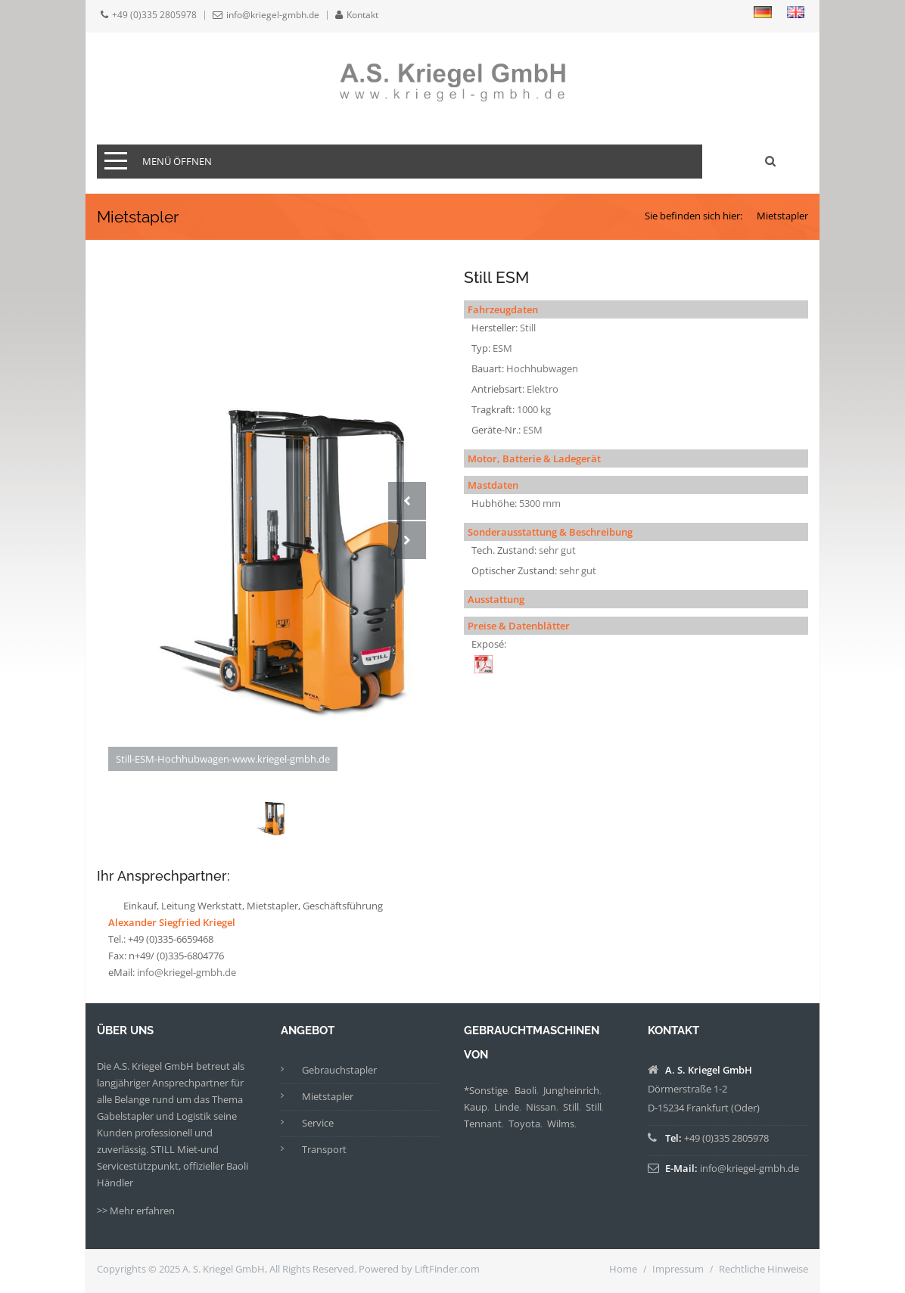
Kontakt (362, 15)
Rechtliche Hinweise (763, 1269)
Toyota (524, 1123)
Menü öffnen (177, 161)
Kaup (475, 1107)
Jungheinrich (571, 1090)
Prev (407, 501)
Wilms (560, 1123)
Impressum (678, 1269)
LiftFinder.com (447, 1269)
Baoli (525, 1090)
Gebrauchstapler (339, 1070)
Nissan (541, 1107)
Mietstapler (782, 215)
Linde (506, 1107)
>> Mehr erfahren (136, 1210)
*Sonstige (486, 1090)
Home (623, 1269)
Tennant (483, 1123)
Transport (324, 1149)
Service (318, 1123)
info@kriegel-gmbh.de (272, 15)
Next (407, 540)
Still (571, 1107)
